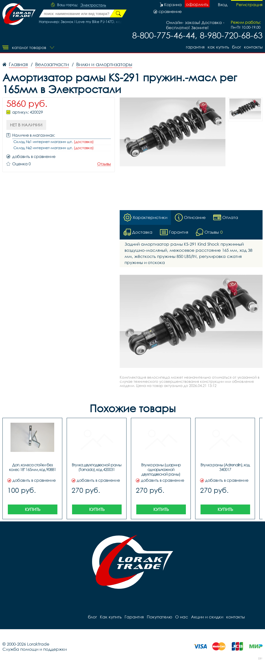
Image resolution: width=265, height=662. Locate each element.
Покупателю (159, 616)
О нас (181, 616)
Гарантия (195, 46)
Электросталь (93, 5)
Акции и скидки (207, 616)
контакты (253, 46)
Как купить (218, 46)
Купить (32, 509)
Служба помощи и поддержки (34, 649)
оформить (197, 4)
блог (236, 46)
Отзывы (104, 164)
